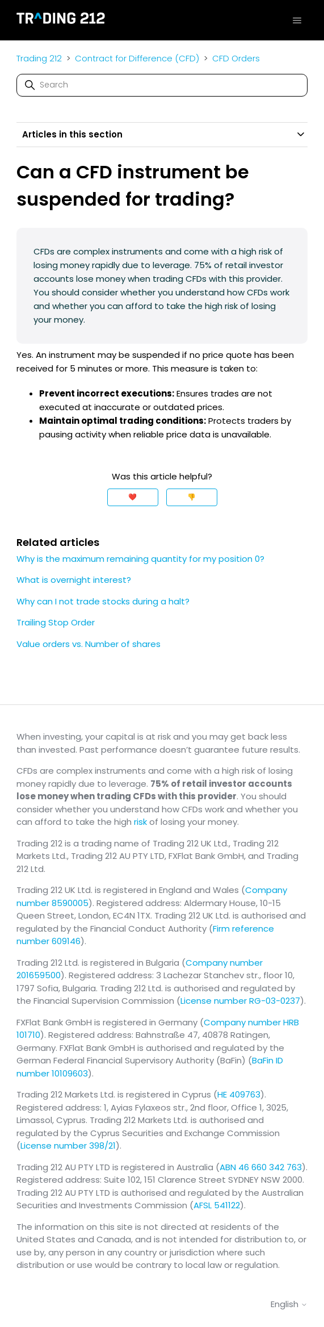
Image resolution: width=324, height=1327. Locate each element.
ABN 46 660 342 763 (261, 1167)
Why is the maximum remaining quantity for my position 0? (140, 559)
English (289, 1304)
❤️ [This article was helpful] (132, 497)
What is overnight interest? (73, 580)
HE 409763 (238, 1094)
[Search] (162, 85)
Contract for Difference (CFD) (138, 58)
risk (140, 822)
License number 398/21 (68, 1145)
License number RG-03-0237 (240, 1001)
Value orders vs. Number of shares (88, 644)
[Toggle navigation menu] (297, 20)
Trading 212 (39, 58)
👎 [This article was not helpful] (191, 497)
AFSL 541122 (216, 1205)
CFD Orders (236, 58)
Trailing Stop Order (55, 622)
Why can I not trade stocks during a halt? (103, 601)
